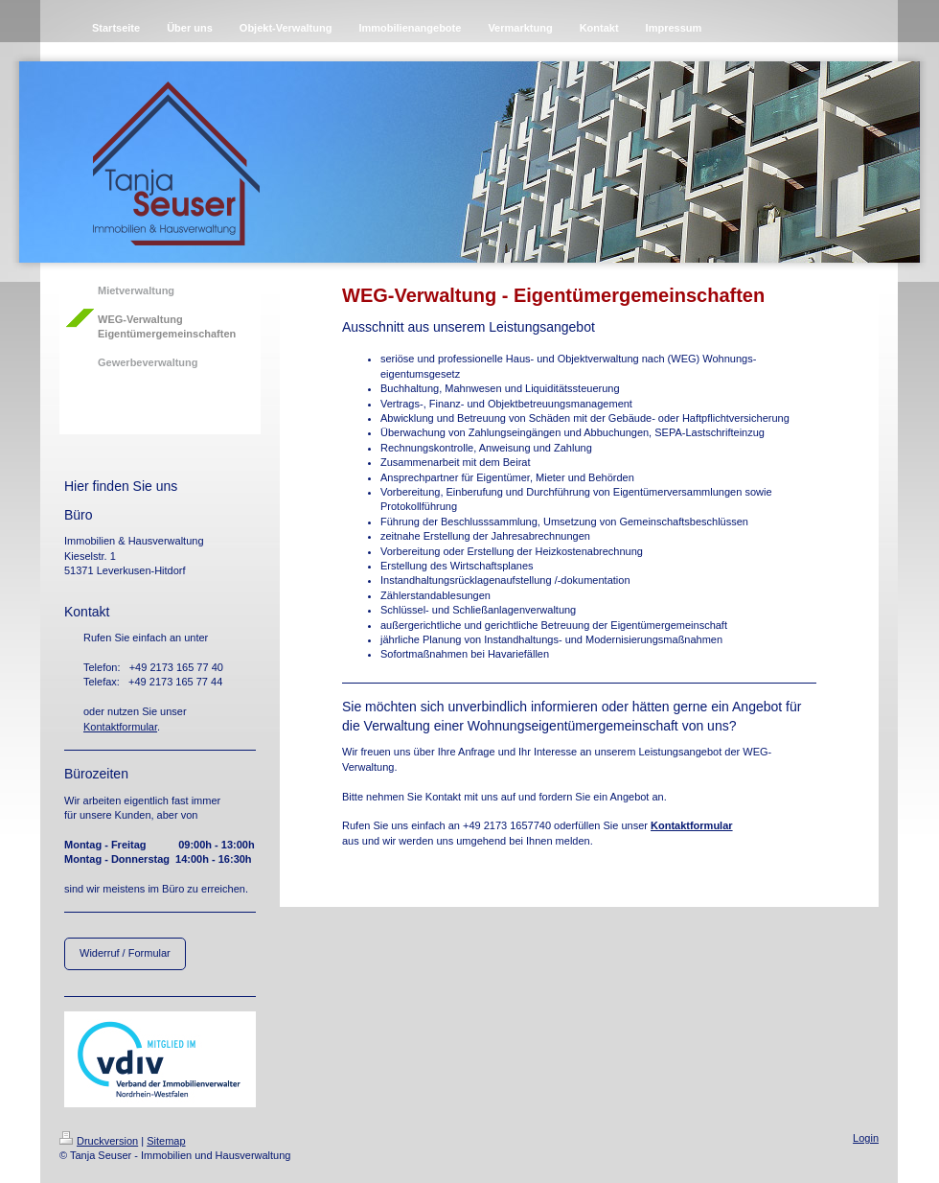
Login (866, 1138)
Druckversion (98, 1141)
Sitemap (166, 1141)
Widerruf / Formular (125, 953)
